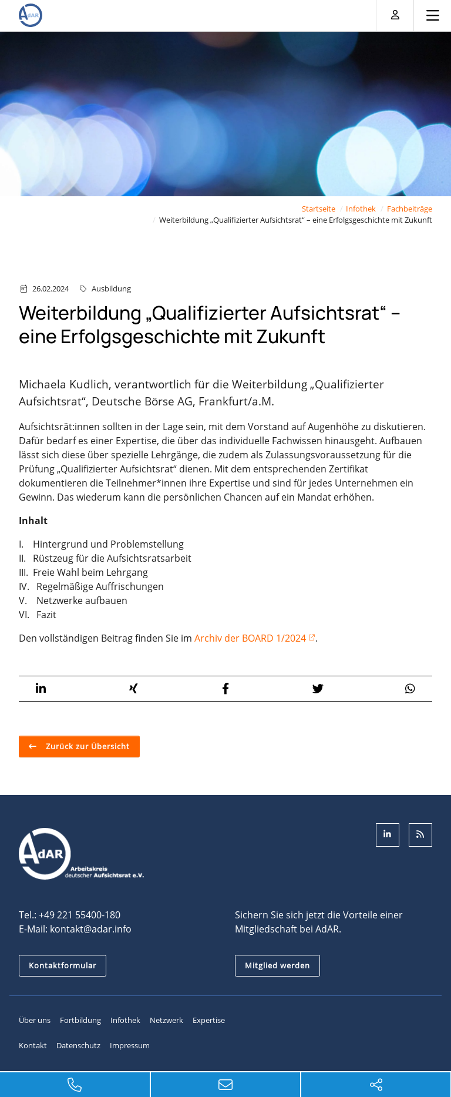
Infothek (361, 208)
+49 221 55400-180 (79, 914)
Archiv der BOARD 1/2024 (250, 637)
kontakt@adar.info (91, 928)
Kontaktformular (62, 965)
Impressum (130, 1045)
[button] (40, 688)
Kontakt (33, 1045)
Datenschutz (78, 1045)
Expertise (209, 1020)
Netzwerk (166, 1020)
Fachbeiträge (409, 208)
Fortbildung (80, 1020)
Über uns (35, 1020)
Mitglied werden (277, 965)
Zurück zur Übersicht (86, 745)
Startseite (318, 208)
